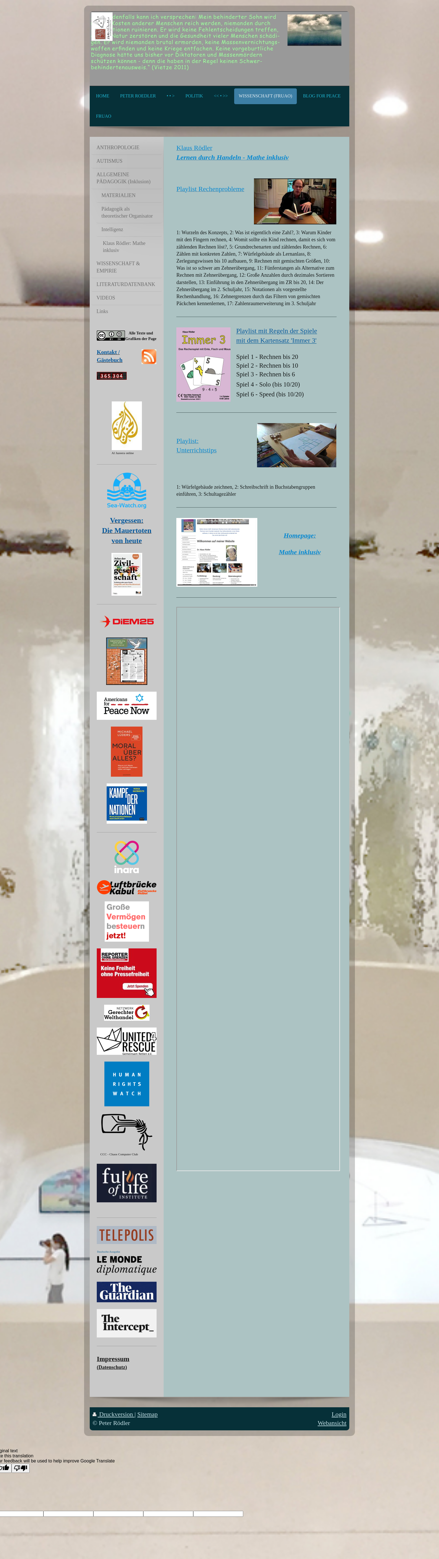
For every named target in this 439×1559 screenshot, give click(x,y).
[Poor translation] (21, 1468)
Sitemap (147, 1414)
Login (339, 1414)
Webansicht (332, 1422)
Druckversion (114, 1414)
